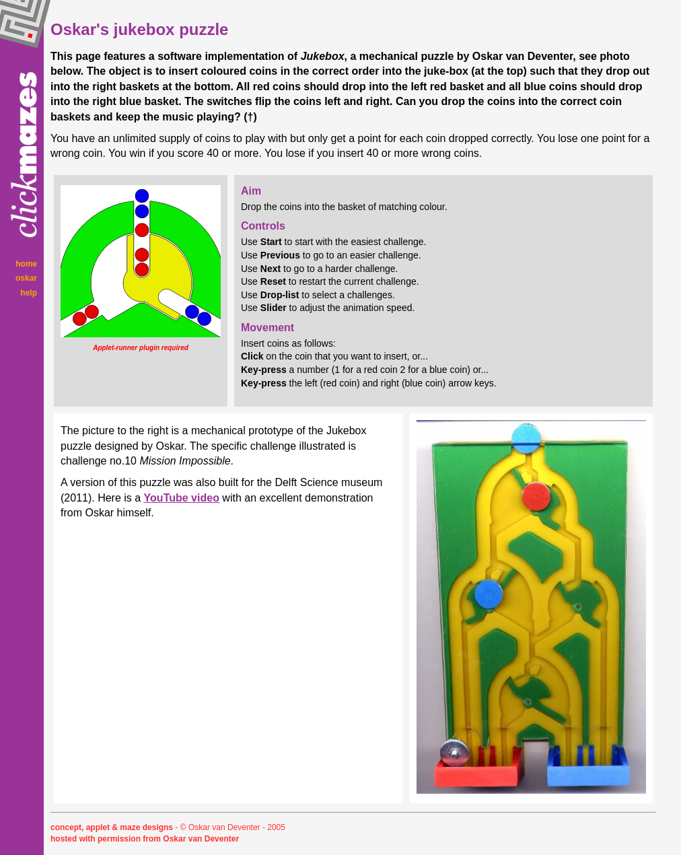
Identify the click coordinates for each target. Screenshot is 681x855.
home (26, 264)
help (28, 293)
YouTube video (181, 498)
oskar (26, 278)
